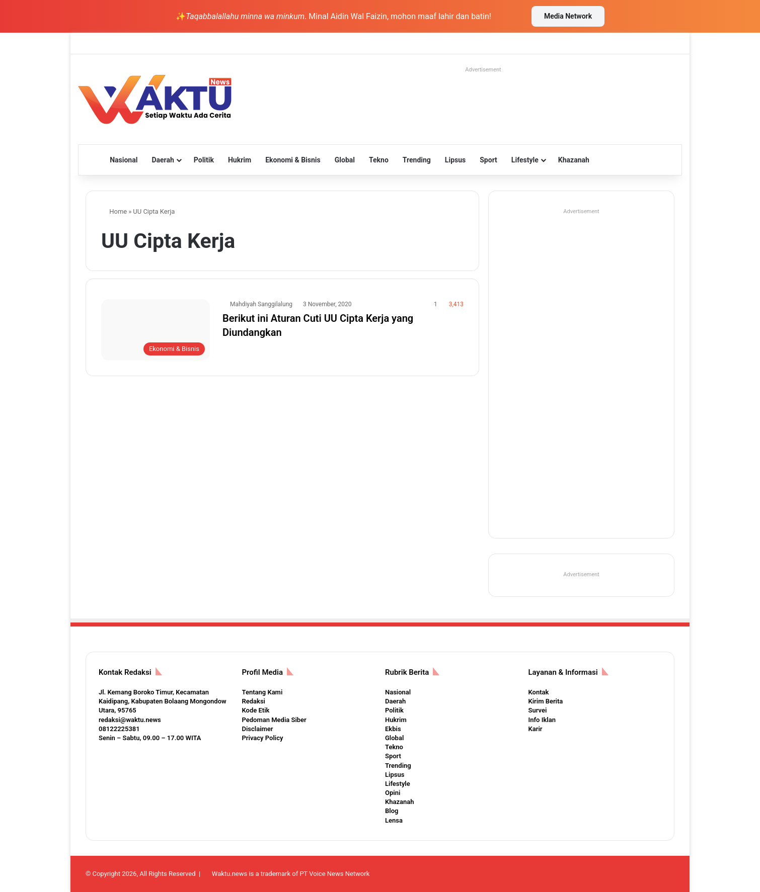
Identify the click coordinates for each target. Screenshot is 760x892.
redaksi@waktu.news (130, 720)
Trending (417, 160)
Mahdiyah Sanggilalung (261, 304)
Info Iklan (542, 720)
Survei (537, 710)
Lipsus (455, 160)
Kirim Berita (545, 701)
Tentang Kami (262, 692)
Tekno (379, 160)
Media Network (568, 16)
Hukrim (239, 160)
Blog (391, 811)
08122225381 (119, 729)
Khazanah (573, 160)
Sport (488, 160)
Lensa (394, 820)
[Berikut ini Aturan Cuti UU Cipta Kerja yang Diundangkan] (155, 330)
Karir (535, 729)
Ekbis (393, 729)
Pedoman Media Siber (274, 720)
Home (114, 211)
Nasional (123, 160)
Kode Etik (256, 710)
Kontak (538, 692)
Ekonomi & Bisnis (293, 160)
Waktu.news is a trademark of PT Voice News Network (290, 873)
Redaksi (253, 701)
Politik (204, 160)
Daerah (162, 160)
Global (345, 160)
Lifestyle (525, 160)
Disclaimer (257, 729)
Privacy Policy (262, 738)
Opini (392, 792)
